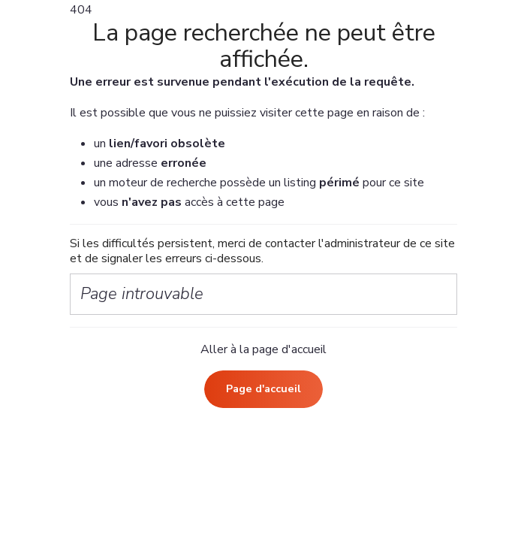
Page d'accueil (263, 388)
